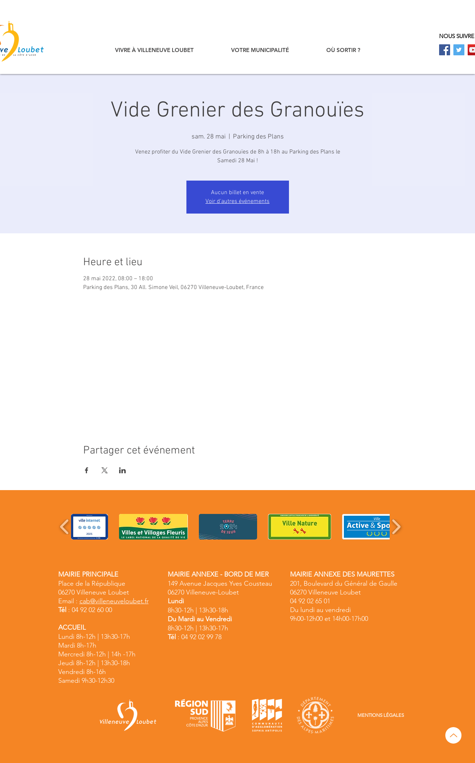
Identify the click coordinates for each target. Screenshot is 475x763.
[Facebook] (444, 49)
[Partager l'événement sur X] (104, 470)
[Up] (453, 735)
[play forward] (396, 526)
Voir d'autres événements (237, 201)
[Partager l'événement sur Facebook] (86, 470)
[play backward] (64, 526)
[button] (154, 50)
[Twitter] (458, 49)
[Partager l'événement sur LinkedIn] (122, 470)
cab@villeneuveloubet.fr (114, 601)
